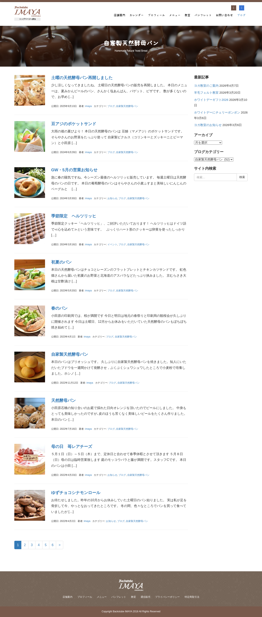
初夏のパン (61, 262)
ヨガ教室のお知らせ (208, 125)
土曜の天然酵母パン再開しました (82, 77)
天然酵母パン (63, 400)
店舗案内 (119, 15)
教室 (187, 15)
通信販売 (145, 596)
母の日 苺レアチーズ (71, 446)
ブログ (241, 15)
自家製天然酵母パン (127, 106)
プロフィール (156, 15)
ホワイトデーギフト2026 (211, 99)
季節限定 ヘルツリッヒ (75, 216)
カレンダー (136, 15)
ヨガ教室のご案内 (206, 85)
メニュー (175, 15)
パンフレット (203, 15)
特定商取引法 (192, 596)
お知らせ (112, 198)
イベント (112, 244)
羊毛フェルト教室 (206, 92)
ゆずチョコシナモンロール (75, 492)
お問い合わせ (224, 15)
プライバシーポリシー (167, 596)
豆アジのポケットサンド (73, 124)
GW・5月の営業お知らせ (74, 170)
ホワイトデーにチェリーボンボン (217, 112)
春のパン (59, 308)
